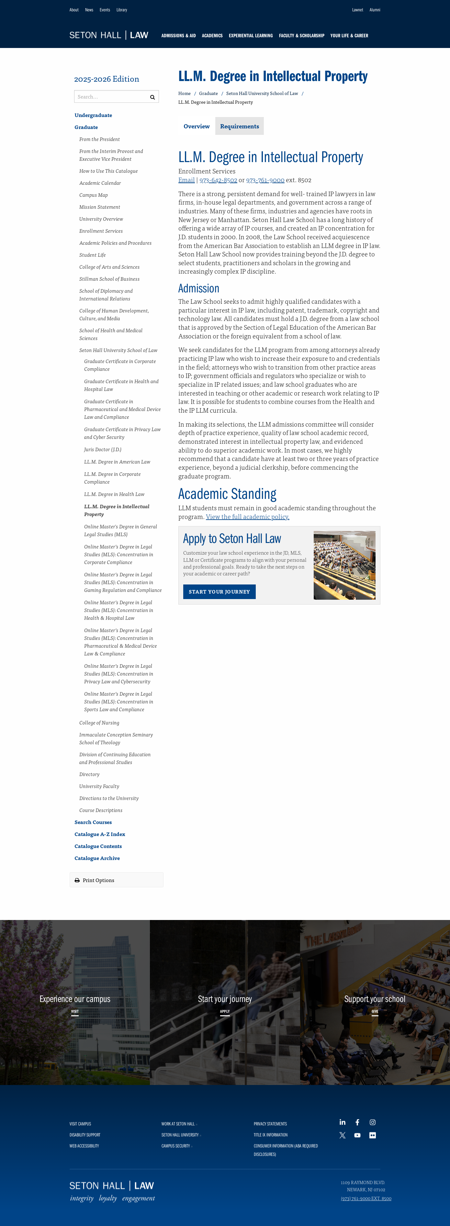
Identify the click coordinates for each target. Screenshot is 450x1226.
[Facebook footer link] (359, 1191)
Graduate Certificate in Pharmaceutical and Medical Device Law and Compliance (122, 409)
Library (122, 9)
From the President (99, 139)
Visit (75, 1011)
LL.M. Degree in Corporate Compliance (112, 477)
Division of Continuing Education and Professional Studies (115, 758)
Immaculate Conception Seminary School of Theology (116, 738)
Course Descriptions (101, 810)
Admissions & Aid (179, 35)
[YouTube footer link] (359, 1205)
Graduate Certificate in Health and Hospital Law (121, 385)
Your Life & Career (349, 35)
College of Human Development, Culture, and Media (114, 314)
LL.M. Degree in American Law (117, 461)
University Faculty (99, 786)
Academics (212, 35)
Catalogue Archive (97, 858)
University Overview (101, 218)
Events (105, 9)
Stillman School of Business (109, 278)
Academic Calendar (100, 182)
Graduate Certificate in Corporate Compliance (120, 365)
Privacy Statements (270, 1190)
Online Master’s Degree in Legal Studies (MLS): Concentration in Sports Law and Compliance (118, 701)
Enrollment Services (101, 230)
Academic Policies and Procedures (115, 242)
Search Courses (93, 822)
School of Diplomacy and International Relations (106, 294)
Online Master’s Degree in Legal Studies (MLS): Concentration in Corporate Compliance (118, 554)
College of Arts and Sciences (109, 266)
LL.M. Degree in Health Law (114, 493)
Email (186, 179)
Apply (225, 1011)
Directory (89, 774)
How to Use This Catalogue (108, 170)
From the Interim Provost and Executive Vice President (111, 155)
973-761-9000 (265, 179)
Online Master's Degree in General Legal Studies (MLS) (120, 530)
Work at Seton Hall (180, 1190)
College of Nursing (99, 722)
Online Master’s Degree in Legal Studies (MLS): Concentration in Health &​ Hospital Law (118, 610)
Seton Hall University (182, 1201)
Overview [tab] (197, 126)
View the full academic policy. (247, 516)
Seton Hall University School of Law (118, 350)
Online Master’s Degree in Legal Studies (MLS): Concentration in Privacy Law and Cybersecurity (118, 673)
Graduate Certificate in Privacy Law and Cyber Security (122, 433)
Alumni (375, 9)
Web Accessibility (84, 1212)
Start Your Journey (219, 591)
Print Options (94, 880)
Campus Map (93, 194)
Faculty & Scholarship (301, 35)
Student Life (92, 254)
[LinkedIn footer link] (344, 1191)
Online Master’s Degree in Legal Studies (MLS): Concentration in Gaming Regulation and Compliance (123, 582)
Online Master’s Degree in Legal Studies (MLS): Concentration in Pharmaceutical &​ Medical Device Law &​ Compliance (120, 641)
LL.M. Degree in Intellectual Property (117, 510)
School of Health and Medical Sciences (111, 334)
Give (375, 1011)
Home (184, 93)
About (74, 9)
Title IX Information (270, 1201)
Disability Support (85, 1201)
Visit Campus (80, 1190)
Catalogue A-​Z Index (99, 834)
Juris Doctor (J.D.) (103, 449)
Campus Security (178, 1212)
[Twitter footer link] (344, 1205)
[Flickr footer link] (374, 1205)
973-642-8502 (218, 179)
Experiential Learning (251, 35)
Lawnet (357, 9)
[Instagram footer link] (374, 1191)
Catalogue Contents (98, 846)
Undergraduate (93, 115)
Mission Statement (99, 206)
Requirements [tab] (239, 126)
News (89, 9)
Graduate (86, 127)
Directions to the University (109, 798)
